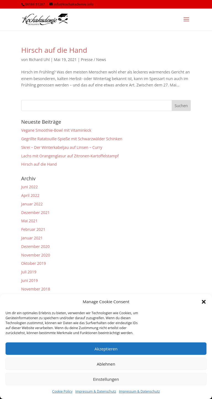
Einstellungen (106, 379)
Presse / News (93, 59)
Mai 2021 (29, 220)
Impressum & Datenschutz (95, 391)
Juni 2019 (29, 280)
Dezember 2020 (35, 246)
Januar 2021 (32, 238)
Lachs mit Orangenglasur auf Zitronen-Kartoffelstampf (70, 155)
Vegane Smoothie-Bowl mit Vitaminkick (56, 130)
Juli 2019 (28, 271)
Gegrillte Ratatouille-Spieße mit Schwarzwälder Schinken (71, 138)
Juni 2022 (29, 186)
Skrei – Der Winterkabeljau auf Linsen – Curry (61, 147)
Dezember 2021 (35, 212)
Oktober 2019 (33, 263)
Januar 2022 (32, 204)
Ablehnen (106, 364)
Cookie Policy (62, 391)
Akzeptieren (105, 349)
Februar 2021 (33, 229)
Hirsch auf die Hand (54, 50)
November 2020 (35, 255)
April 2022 (30, 195)
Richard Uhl (39, 59)
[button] (203, 302)
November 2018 (35, 289)
